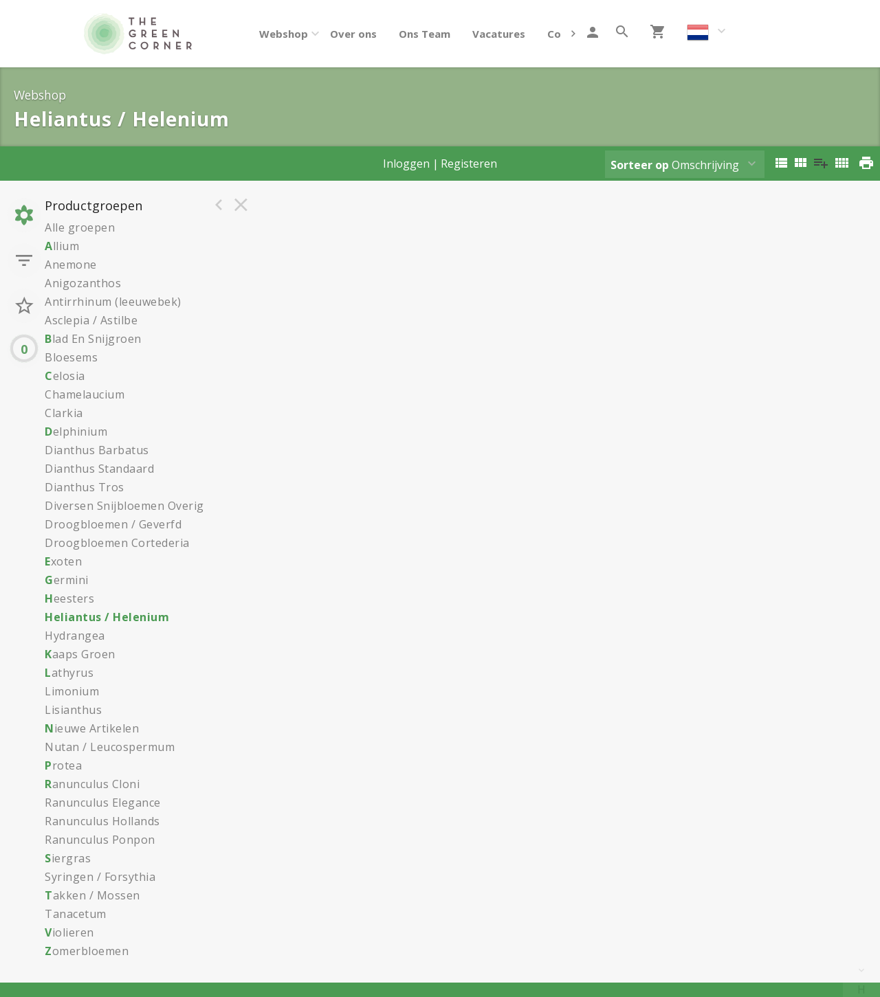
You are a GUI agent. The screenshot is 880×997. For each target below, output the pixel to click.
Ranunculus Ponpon (100, 839)
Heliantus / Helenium (107, 617)
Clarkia (64, 413)
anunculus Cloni (92, 784)
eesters (69, 598)
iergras (68, 858)
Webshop (283, 34)
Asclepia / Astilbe (91, 320)
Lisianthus (73, 709)
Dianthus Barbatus (97, 450)
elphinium (76, 431)
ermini (67, 579)
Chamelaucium (84, 394)
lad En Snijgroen (93, 338)
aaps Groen (80, 654)
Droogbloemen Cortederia (117, 542)
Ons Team (424, 34)
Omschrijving (674, 164)
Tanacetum (76, 913)
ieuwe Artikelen (92, 728)
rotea (63, 765)
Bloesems (71, 357)
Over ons (353, 34)
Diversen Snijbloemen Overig (124, 505)
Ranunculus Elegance (103, 802)
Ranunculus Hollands (102, 821)
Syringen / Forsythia (100, 876)
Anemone (71, 264)
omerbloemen (87, 951)
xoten (63, 561)
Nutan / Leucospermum (110, 746)
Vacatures (498, 34)
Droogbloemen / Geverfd (113, 524)
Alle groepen (80, 227)
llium (62, 246)
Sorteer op (639, 164)
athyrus (69, 672)
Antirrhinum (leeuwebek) (113, 301)
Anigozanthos (83, 283)
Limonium (72, 691)
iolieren (69, 932)
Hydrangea (75, 635)
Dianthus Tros (84, 487)
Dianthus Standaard (99, 468)
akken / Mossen (92, 895)
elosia (65, 375)
